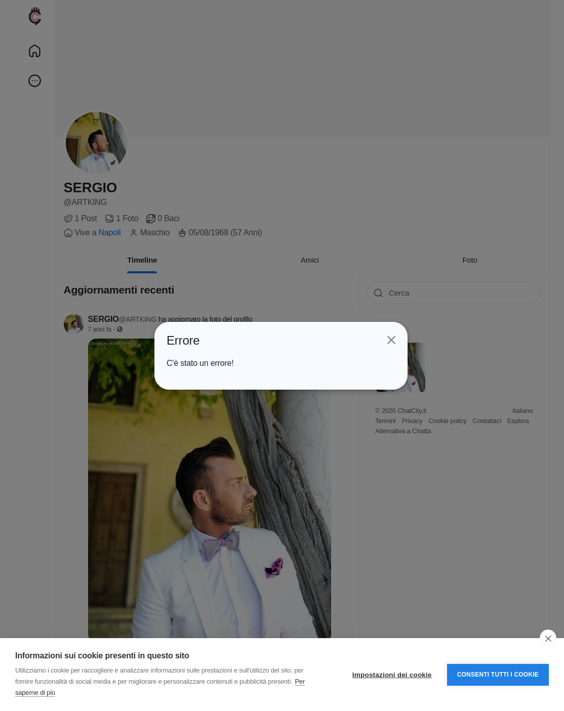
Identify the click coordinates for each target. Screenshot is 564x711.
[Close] (391, 340)
